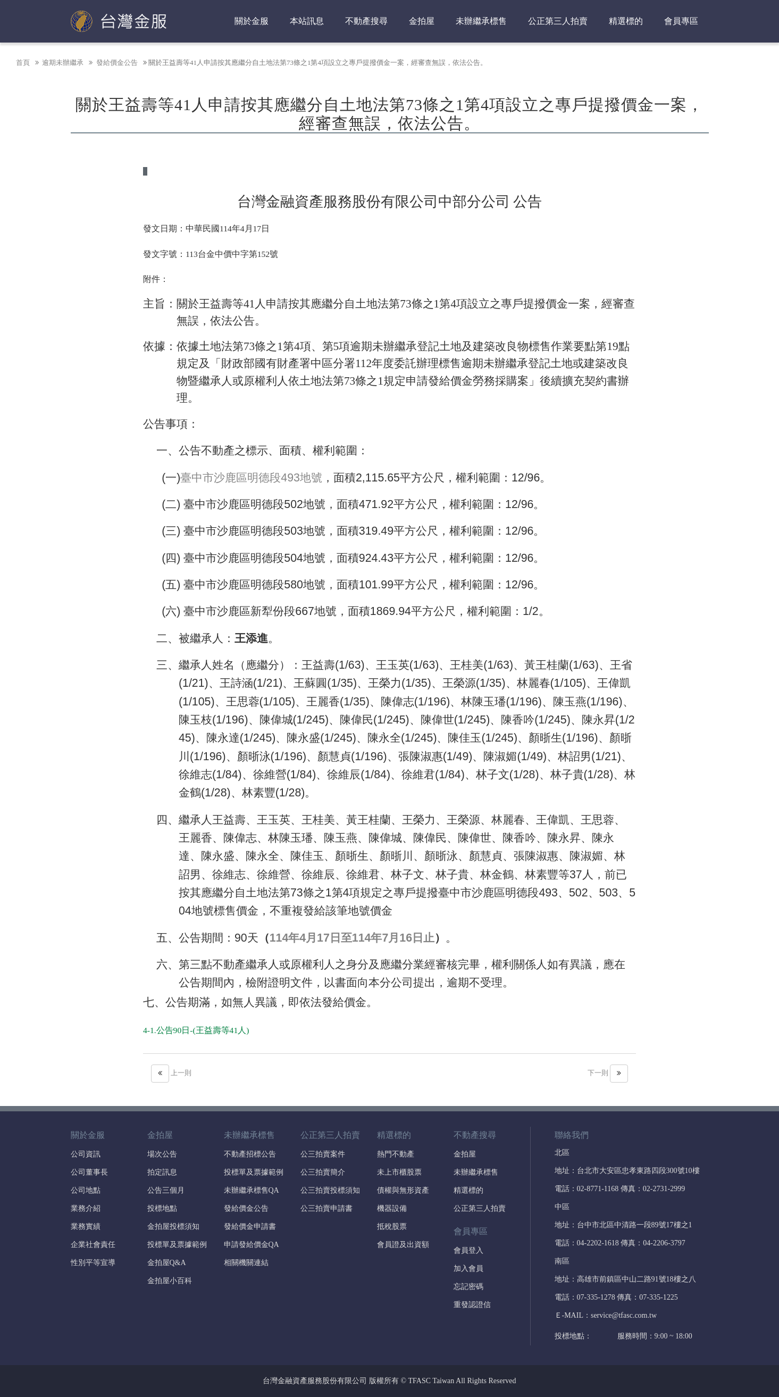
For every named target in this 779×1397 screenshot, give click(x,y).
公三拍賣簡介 (322, 1172)
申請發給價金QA (251, 1245)
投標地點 (162, 1208)
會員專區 (681, 21)
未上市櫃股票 (399, 1172)
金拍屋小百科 (169, 1281)
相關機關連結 (246, 1263)
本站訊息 (307, 21)
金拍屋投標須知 (173, 1226)
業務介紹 (85, 1208)
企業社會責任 (93, 1245)
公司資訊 (85, 1154)
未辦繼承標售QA (251, 1190)
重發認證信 (472, 1305)
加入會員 (468, 1269)
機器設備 (392, 1208)
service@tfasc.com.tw (624, 1315)
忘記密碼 (468, 1287)
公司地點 (85, 1190)
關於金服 (251, 21)
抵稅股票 (392, 1226)
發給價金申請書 (250, 1226)
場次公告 (162, 1154)
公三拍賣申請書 (326, 1208)
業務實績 (85, 1226)
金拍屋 (421, 21)
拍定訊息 (162, 1172)
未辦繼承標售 (481, 21)
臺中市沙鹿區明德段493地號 (251, 477)
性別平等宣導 (93, 1263)
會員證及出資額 (403, 1245)
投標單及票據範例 (177, 1245)
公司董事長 (89, 1172)
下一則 (608, 1073)
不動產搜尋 (366, 21)
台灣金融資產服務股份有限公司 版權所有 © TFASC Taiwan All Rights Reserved (389, 1381)
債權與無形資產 (403, 1190)
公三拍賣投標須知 (330, 1190)
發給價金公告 (112, 62)
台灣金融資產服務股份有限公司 (118, 21)
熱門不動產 (395, 1154)
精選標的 (626, 21)
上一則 (171, 1073)
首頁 (23, 62)
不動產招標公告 (250, 1154)
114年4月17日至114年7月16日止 (352, 938)
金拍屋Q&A (166, 1263)
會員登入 (468, 1250)
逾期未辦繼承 (58, 62)
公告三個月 (166, 1190)
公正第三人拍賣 (558, 21)
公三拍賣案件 (322, 1154)
